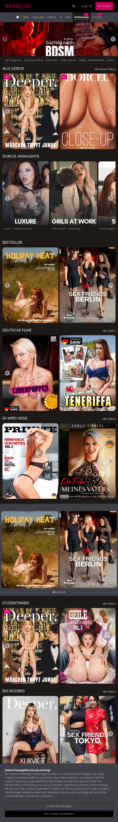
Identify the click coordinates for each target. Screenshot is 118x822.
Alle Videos (13, 68)
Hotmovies (81, 15)
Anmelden (104, 6)
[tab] (53, 592)
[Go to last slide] (7, 111)
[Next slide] (113, 39)
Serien (110, 60)
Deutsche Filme (34, 60)
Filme (26, 17)
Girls (68, 17)
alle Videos (109, 331)
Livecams (38, 17)
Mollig (82, 60)
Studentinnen (96, 60)
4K (60, 17)
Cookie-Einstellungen (59, 806)
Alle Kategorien (13, 60)
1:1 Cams (97, 15)
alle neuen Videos (105, 69)
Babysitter (52, 60)
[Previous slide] (4, 39)
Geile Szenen (68, 60)
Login (86, 6)
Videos (51, 17)
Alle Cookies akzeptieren (59, 814)
